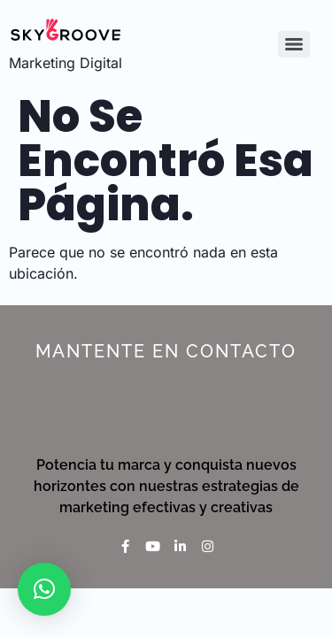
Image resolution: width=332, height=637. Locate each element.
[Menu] (294, 44)
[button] (44, 589)
